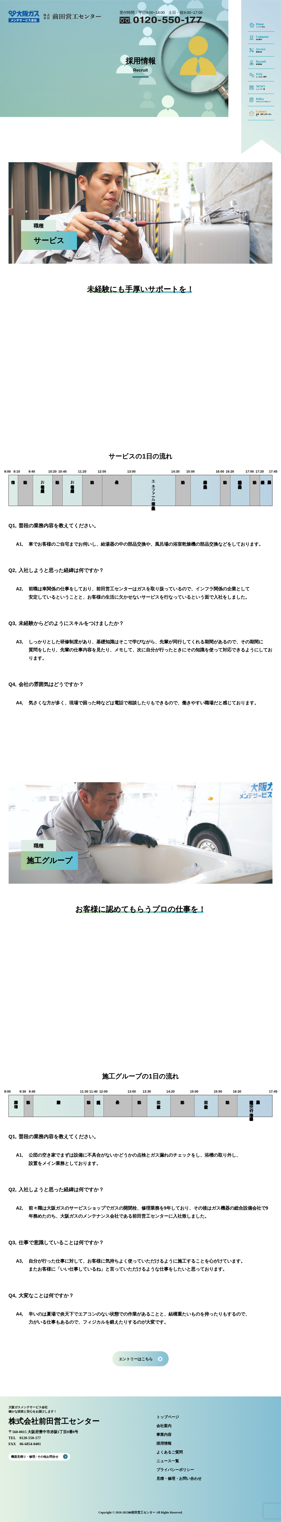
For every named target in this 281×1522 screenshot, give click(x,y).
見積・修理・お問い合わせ (179, 1479)
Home (260, 24)
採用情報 (163, 1443)
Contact (261, 111)
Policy (260, 99)
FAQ (259, 74)
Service (260, 49)
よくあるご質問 (169, 1452)
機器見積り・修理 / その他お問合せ (34, 1456)
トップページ (167, 1417)
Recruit (261, 61)
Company (262, 36)
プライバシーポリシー (175, 1470)
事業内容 (163, 1435)
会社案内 (163, 1426)
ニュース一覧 (167, 1461)
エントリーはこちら (136, 1359)
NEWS (260, 86)
